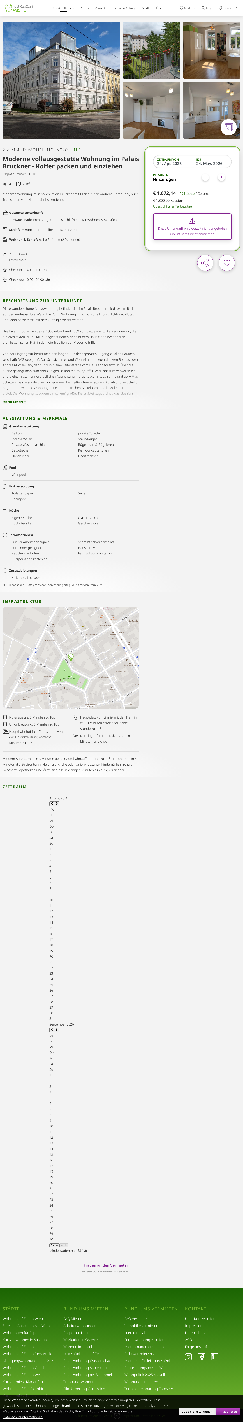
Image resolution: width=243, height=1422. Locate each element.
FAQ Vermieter (136, 1318)
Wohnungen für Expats (21, 1332)
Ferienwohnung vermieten (146, 1339)
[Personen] (213, 177)
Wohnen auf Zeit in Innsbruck (27, 1353)
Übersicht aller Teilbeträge (172, 206)
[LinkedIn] (214, 1356)
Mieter (85, 8)
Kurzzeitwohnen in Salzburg (25, 1339)
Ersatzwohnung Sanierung (85, 1367)
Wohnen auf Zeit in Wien (23, 1318)
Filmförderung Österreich (84, 1388)
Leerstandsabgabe (139, 1332)
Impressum (194, 1325)
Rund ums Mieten (85, 1309)
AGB (188, 1339)
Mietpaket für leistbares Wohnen (151, 1360)
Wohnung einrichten (141, 1381)
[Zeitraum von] (172, 163)
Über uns (162, 8)
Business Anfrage (125, 8)
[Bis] (212, 163)
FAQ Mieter (72, 1318)
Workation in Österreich (83, 1339)
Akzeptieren (228, 1411)
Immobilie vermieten (141, 1325)
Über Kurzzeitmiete (200, 1318)
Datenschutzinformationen (23, 1417)
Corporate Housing (79, 1332)
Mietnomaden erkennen (144, 1346)
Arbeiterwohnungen (79, 1325)
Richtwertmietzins (139, 1353)
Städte (146, 8)
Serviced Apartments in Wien (26, 1325)
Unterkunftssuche (63, 8)
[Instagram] (188, 1356)
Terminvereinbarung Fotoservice (150, 1388)
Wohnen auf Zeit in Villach (24, 1367)
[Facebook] (201, 1356)
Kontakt (196, 1309)
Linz (75, 150)
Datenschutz (195, 1332)
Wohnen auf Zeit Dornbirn (24, 1388)
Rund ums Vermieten (151, 1309)
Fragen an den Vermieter (106, 1265)
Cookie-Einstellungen (197, 1411)
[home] (19, 8)
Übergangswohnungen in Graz (28, 1360)
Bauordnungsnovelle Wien (146, 1367)
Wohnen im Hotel (77, 1346)
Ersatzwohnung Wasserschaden (89, 1360)
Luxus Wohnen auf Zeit (82, 1353)
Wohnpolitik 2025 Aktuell (144, 1374)
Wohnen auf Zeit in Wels (22, 1374)
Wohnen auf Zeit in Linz (22, 1346)
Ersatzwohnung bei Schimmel (87, 1374)
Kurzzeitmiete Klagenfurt (23, 1381)
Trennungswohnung (80, 1381)
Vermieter (101, 8)
